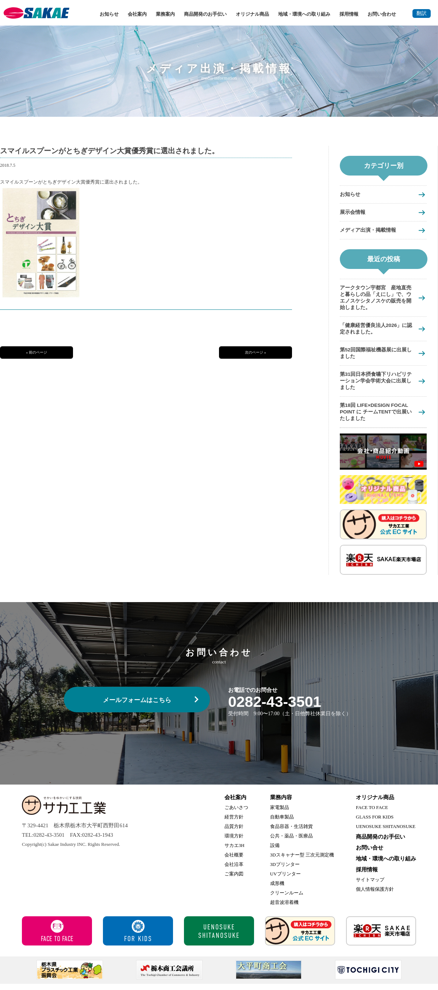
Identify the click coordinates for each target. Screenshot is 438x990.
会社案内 (137, 14)
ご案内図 (233, 880)
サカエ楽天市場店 (381, 937)
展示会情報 (353, 212)
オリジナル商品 (252, 14)
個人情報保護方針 (375, 895)
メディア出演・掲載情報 (370, 231)
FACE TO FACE (372, 813)
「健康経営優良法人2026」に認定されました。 (376, 331)
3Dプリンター (285, 870)
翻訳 (421, 13)
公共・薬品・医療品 (291, 842)
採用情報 (348, 14)
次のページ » (255, 352)
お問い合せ (369, 854)
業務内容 (281, 803)
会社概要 (233, 861)
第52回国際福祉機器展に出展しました (376, 356)
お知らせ (109, 14)
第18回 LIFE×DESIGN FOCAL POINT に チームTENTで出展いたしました (377, 417)
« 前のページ (36, 352)
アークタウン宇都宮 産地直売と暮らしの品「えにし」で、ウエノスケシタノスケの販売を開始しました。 (375, 299)
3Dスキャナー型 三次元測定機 (302, 861)
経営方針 (233, 823)
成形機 (277, 889)
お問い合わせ (382, 14)
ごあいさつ (236, 813)
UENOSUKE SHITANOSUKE (385, 832)
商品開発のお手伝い (205, 14)
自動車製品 (282, 823)
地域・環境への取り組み (304, 14)
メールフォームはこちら (137, 706)
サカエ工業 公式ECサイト (300, 937)
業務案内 (165, 14)
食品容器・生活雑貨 (291, 832)
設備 (275, 851)
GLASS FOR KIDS (374, 823)
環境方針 (233, 842)
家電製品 (279, 813)
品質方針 (233, 832)
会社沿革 (233, 870)
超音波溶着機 (284, 908)
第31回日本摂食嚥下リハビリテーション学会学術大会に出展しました (376, 385)
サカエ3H (234, 851)
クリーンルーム (286, 899)
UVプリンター (285, 880)
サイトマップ (370, 886)
